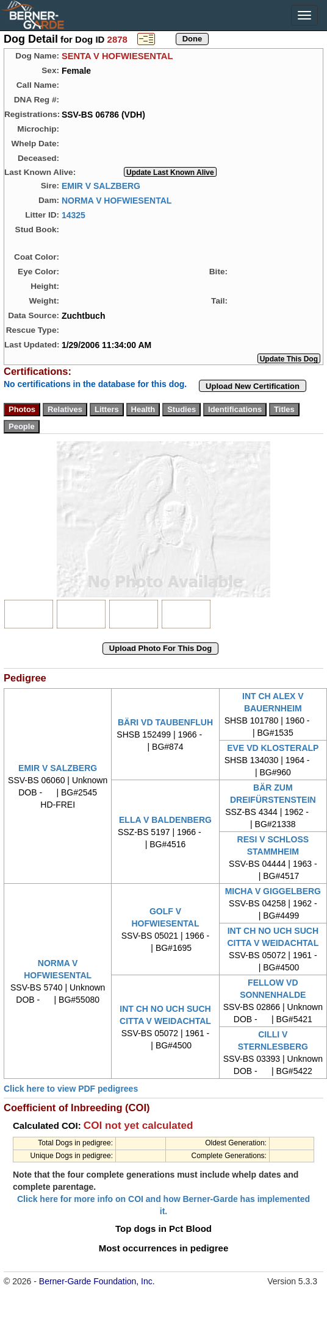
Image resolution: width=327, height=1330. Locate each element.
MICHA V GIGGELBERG (273, 891)
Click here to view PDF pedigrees (71, 1089)
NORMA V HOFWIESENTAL (116, 200)
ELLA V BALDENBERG (165, 820)
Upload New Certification (253, 386)
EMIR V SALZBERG (101, 185)
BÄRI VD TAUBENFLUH (165, 722)
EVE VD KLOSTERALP (272, 748)
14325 (73, 214)
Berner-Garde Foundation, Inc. (97, 1281)
